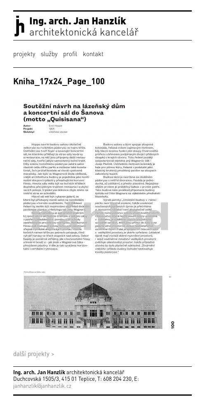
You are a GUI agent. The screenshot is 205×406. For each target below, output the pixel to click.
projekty (24, 54)
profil (70, 54)
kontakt (93, 54)
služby (49, 54)
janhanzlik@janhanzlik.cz (42, 385)
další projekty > (33, 353)
